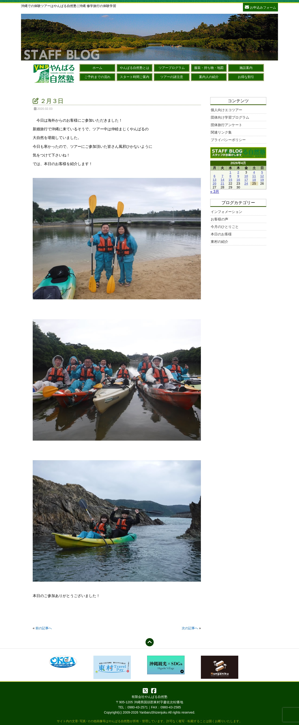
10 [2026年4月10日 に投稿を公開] (246, 176)
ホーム (97, 68)
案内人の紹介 (209, 77)
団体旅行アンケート (226, 125)
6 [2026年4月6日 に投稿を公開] (214, 176)
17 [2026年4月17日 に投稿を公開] (246, 180)
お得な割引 (246, 77)
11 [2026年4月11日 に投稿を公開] (254, 176)
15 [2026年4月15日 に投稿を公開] (230, 180)
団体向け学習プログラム (230, 117)
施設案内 (246, 68)
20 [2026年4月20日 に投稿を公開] (214, 183)
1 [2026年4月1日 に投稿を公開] (230, 172)
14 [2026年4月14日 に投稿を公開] (222, 180)
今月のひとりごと (225, 227)
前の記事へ (44, 628)
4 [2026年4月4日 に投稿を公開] (254, 172)
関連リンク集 (221, 132)
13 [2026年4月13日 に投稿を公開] (214, 180)
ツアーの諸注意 (171, 77)
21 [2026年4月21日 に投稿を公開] (222, 183)
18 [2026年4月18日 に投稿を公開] (254, 180)
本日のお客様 (221, 234)
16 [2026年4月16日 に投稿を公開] (238, 180)
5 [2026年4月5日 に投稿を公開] (262, 172)
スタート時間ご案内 (134, 77)
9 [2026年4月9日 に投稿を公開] (238, 176)
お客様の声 (219, 219)
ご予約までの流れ (97, 77)
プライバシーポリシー (228, 140)
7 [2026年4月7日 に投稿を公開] (222, 176)
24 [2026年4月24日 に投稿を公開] (246, 183)
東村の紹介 (219, 242)
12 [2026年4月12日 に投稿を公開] (262, 176)
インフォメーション (226, 212)
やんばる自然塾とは (134, 68)
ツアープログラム (172, 68)
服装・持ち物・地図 (209, 68)
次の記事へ (190, 628)
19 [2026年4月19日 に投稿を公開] (262, 180)
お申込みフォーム (260, 6)
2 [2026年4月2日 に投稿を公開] (238, 172)
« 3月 (214, 192)
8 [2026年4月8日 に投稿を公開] (230, 176)
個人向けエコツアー (226, 110)
